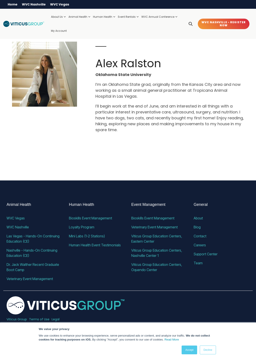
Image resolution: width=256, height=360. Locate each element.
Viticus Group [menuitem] (17, 319)
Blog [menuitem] (197, 227)
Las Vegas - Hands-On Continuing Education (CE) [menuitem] (33, 239)
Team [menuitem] (198, 263)
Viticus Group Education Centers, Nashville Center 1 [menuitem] (157, 253)
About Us (58, 17)
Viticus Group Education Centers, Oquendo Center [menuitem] (157, 267)
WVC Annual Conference (159, 17)
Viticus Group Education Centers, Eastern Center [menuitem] (157, 239)
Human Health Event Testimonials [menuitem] (95, 245)
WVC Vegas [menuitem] (59, 4)
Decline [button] (207, 349)
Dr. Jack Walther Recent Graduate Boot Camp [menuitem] (33, 267)
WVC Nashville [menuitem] (34, 4)
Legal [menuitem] (56, 319)
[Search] (190, 24)
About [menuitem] (198, 218)
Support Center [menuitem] (205, 254)
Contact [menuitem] (200, 236)
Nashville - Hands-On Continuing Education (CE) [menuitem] (32, 253)
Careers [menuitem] (200, 245)
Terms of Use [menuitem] (39, 319)
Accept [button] (189, 349)
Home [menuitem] (13, 4)
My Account (59, 31)
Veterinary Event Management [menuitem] (30, 279)
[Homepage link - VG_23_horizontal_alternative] (66, 312)
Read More (172, 339)
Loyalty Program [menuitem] (81, 227)
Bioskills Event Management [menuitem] (90, 218)
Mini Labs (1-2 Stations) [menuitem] (87, 236)
